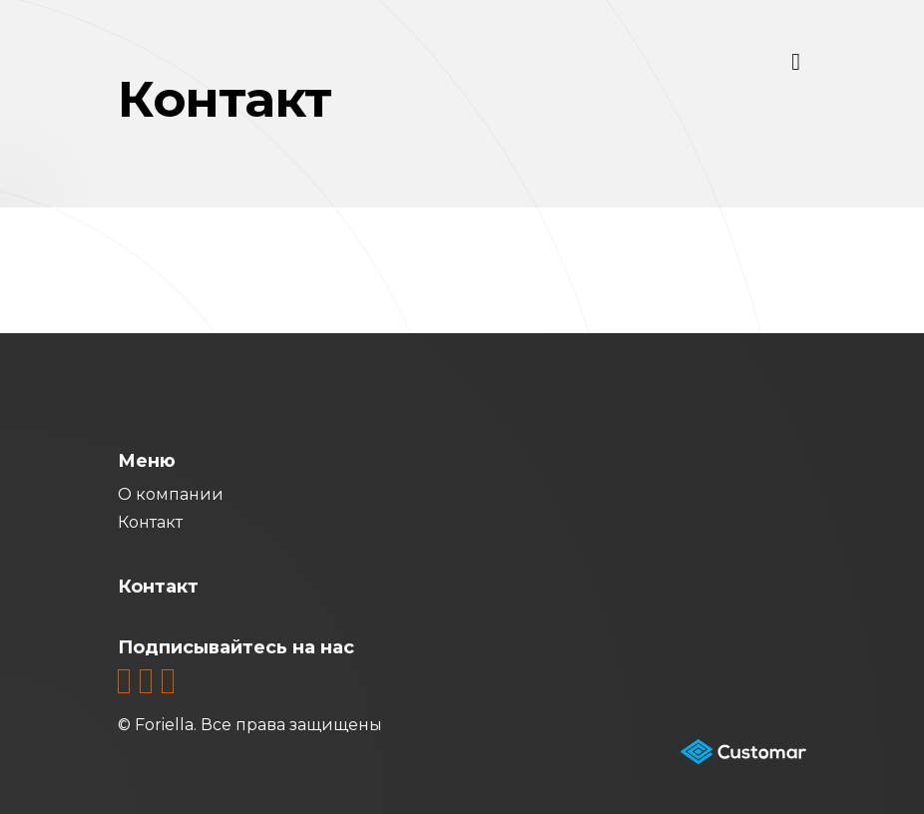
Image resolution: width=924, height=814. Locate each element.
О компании (171, 494)
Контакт (150, 522)
